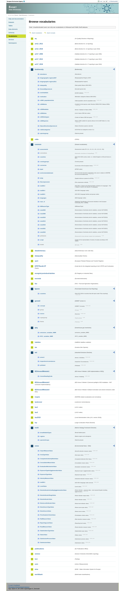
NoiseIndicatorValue (46, 499)
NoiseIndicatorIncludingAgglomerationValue (53, 490)
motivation (43, 96)
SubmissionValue (45, 542)
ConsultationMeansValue (47, 462)
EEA (16, 1)
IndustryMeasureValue (46, 478)
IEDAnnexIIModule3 (42, 382)
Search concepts (51, 33)
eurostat (38, 278)
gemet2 (37, 301)
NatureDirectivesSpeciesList (48, 126)
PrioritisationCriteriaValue (47, 515)
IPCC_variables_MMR (46, 336)
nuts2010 (43, 217)
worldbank (39, 574)
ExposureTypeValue (46, 474)
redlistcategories (45, 129)
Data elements (13, 29)
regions (42, 436)
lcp (36, 422)
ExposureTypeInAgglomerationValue (51, 470)
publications (39, 549)
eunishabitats (44, 92)
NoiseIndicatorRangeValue (48, 495)
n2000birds (43, 104)
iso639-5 (42, 194)
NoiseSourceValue (45, 511)
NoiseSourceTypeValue (47, 507)
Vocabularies (12, 36)
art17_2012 (39, 59)
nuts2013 (43, 221)
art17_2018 (39, 64)
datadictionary (40, 251)
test (36, 559)
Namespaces (12, 43)
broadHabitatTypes (45, 432)
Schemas (11, 32)
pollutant (42, 365)
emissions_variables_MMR (48, 332)
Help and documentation (16, 19)
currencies (43, 165)
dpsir (41, 169)
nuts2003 (43, 210)
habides (38, 342)
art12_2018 (39, 49)
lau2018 (38, 417)
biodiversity (39, 69)
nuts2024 (43, 232)
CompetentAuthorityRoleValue (49, 458)
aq (36, 38)
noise (37, 446)
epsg (41, 178)
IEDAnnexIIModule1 (42, 371)
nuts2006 (43, 213)
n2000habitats (44, 109)
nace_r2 (42, 201)
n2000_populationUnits (47, 100)
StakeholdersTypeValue (47, 530)
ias (36, 347)
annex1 (42, 357)
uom (36, 564)
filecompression (45, 182)
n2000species (44, 121)
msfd (36, 428)
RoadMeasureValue (46, 527)
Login (101, 1)
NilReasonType (44, 206)
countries (43, 157)
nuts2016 (43, 225)
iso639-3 (42, 190)
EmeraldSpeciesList (46, 89)
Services (11, 39)
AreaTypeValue (44, 454)
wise (36, 569)
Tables (10, 25)
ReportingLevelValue (46, 523)
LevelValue (43, 486)
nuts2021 (43, 228)
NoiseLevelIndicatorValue (47, 503)
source (42, 313)
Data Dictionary (23, 15)
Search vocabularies (37, 33)
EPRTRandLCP (40, 266)
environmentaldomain (46, 173)
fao (36, 283)
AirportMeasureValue (46, 451)
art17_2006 (39, 54)
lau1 (36, 407)
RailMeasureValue (45, 519)
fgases (37, 289)
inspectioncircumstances (47, 361)
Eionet (16, 15)
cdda (36, 139)
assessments (44, 149)
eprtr (36, 261)
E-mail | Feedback (14, 585)
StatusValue (43, 534)
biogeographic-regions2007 (48, 78)
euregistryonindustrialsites (45, 273)
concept (42, 306)
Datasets (11, 22)
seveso (37, 554)
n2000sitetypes (44, 117)
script (42, 240)
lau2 (36, 412)
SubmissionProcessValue (47, 538)
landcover (38, 402)
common (38, 144)
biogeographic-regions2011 (48, 81)
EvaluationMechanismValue (48, 466)
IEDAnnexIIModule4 (42, 390)
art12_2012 (39, 44)
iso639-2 (42, 186)
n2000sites (43, 113)
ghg (36, 328)
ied (36, 352)
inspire (37, 397)
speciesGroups (44, 440)
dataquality (43, 85)
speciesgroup (44, 133)
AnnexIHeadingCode (46, 376)
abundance (43, 74)
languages (43, 198)
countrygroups (44, 161)
